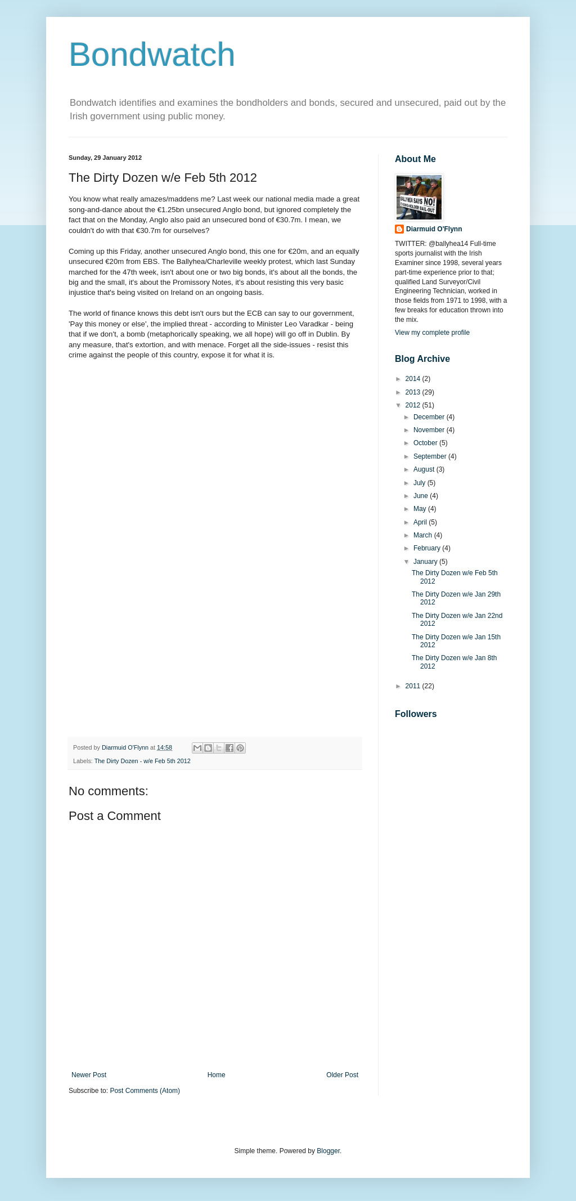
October (426, 443)
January (426, 562)
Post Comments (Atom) (145, 1091)
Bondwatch (152, 54)
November (430, 430)
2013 (414, 392)
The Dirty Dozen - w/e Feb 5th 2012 (142, 761)
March (423, 535)
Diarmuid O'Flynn (434, 229)
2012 (414, 405)
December (430, 417)
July (420, 483)
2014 (414, 379)
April (421, 522)
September (430, 456)
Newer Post (88, 1075)
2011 (414, 686)
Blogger (328, 1151)
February (427, 548)
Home (217, 1075)
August (424, 469)
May (420, 509)
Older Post (342, 1075)
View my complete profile (432, 333)
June (421, 496)
